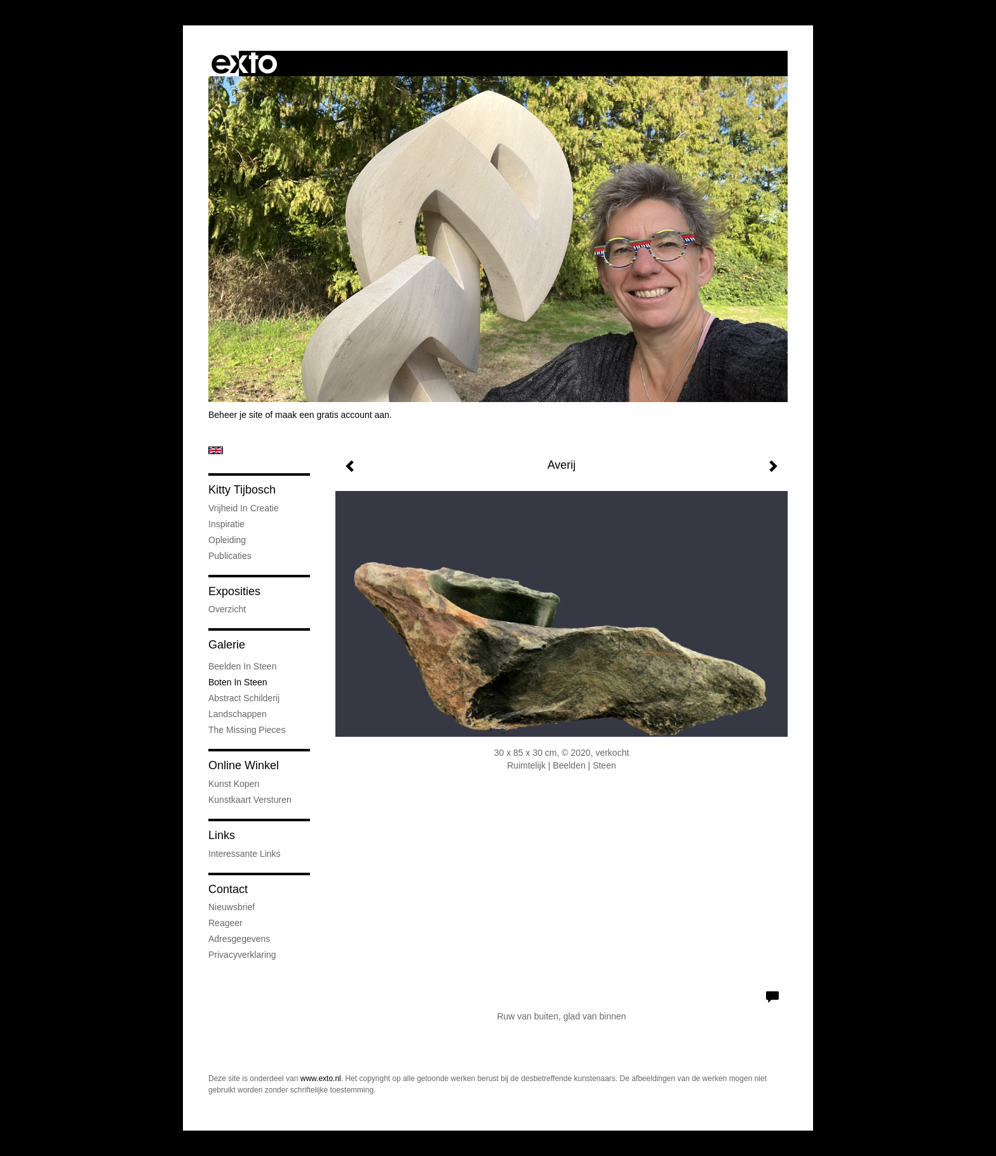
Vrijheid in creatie (243, 508)
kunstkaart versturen (250, 800)
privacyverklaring (242, 955)
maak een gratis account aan (332, 415)
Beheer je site (235, 415)
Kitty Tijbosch (242, 489)
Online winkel (243, 765)
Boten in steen (237, 682)
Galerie (226, 644)
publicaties (230, 556)
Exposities (234, 591)
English (215, 450)
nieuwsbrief (231, 907)
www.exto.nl (320, 1078)
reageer (225, 923)
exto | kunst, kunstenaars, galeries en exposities (244, 63)
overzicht (227, 609)
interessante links (244, 854)
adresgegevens (239, 939)
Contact (228, 889)
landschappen (237, 714)
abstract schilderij (243, 698)
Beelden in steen (242, 666)
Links (221, 835)
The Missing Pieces (246, 730)
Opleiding (227, 540)
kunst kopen (233, 784)
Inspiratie (226, 524)
